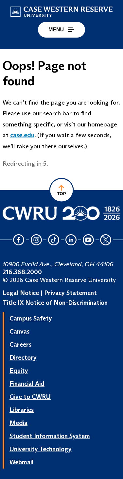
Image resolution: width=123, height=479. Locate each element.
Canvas (19, 331)
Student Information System (49, 436)
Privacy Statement (70, 293)
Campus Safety (30, 318)
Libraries (21, 410)
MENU (61, 29)
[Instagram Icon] (36, 240)
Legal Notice (21, 293)
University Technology (40, 449)
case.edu (22, 135)
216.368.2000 (22, 272)
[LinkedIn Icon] (71, 240)
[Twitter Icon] (106, 240)
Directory (23, 357)
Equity (18, 370)
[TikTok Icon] (53, 240)
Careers (20, 344)
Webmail (21, 462)
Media (18, 423)
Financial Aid (26, 384)
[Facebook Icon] (19, 240)
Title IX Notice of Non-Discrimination (55, 302)
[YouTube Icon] (88, 240)
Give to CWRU (30, 397)
